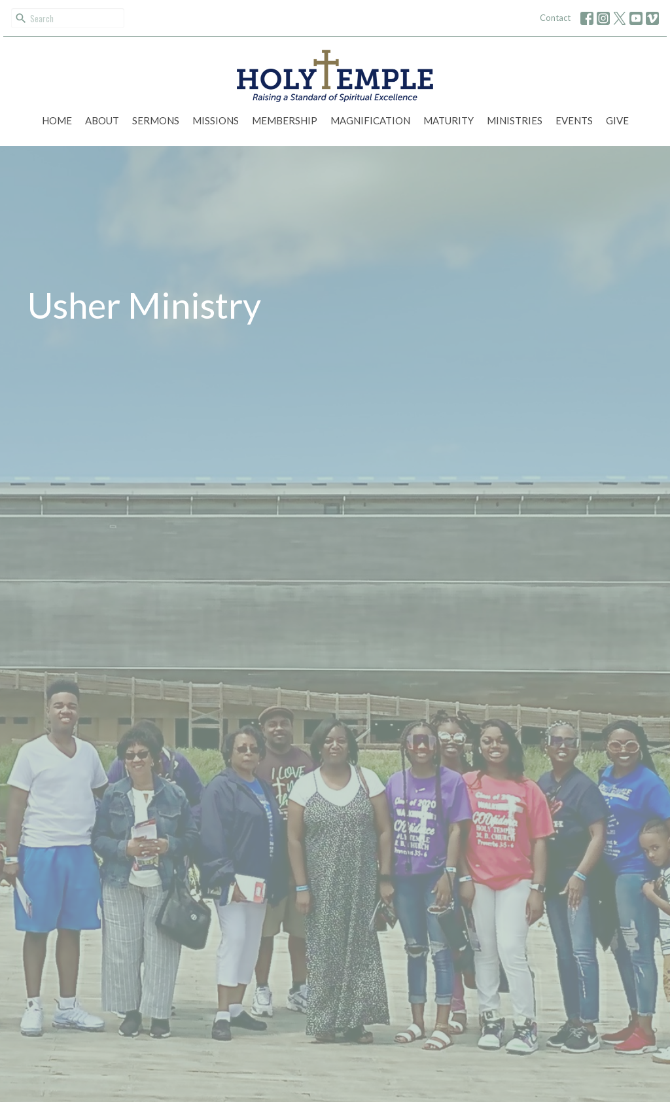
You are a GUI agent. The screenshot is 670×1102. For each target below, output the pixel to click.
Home (57, 120)
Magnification (370, 120)
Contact (555, 17)
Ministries (514, 120)
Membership (284, 120)
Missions (215, 120)
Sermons (155, 120)
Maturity (448, 120)
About (102, 120)
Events (574, 120)
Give (617, 120)
